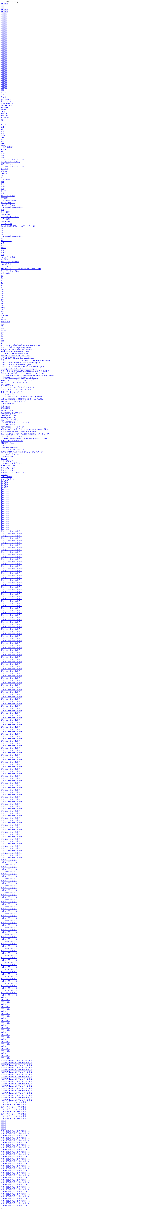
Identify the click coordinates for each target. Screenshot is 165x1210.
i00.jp (3, 151)
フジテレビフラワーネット (11, 454)
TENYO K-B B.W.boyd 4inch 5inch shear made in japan (21, 345)
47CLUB (4, 459)
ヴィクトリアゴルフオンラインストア (16, 390)
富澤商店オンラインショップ (12, 472)
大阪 (2, 182)
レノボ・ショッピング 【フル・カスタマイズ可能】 (22, 397)
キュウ (3, 92)
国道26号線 (5, 214)
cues (2, 328)
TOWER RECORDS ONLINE (12, 441)
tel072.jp (4, 113)
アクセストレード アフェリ (12, 159)
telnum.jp (4, 107)
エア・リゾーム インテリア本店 (13, 1102)
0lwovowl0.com (6, 105)
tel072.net (4, 115)
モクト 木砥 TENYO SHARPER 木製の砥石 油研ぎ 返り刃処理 (25, 371)
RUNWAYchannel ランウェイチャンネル (16, 1060)
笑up (2, 338)
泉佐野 (3, 191)
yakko (3, 135)
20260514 (4, 4)
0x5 (2, 334)
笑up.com (4, 169)
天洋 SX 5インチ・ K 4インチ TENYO (15, 356)
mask (3, 145)
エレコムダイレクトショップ (12, 449)
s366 (2, 133)
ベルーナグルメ (7, 456)
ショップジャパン (8, 479)
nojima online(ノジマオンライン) (13, 401)
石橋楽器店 (5, 408)
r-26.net (3, 109)
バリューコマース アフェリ (12, 166)
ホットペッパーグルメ (10, 420)
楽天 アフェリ (7, 164)
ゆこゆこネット (7, 411)
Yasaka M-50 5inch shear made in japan (15, 351)
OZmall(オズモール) (8, 415)
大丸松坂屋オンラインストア (12, 427)
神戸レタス (5, 997)
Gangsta (4, 14)
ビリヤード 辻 (6, 224)
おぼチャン (5, 322)
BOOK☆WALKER (8, 465)
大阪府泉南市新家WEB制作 (12, 207)
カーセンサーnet (7, 404)
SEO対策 (4, 198)
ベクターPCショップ (9, 424)
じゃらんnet (5, 406)
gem (2, 139)
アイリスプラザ (7, 385)
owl (2, 141)
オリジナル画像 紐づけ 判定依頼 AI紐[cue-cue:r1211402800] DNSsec (27, 376)
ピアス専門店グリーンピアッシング (15, 422)
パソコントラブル (8, 205)
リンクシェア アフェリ (10, 162)
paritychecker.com (7, 103)
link (2, 6)
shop (2, 155)
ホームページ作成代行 (10, 200)
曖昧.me (4, 171)
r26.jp (3, 111)
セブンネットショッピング (11, 392)
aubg (2, 332)
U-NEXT (4, 475)
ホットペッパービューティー (12, 436)
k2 (2, 129)
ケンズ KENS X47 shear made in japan (15, 353)
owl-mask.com (6, 99)
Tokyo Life (5, 489)
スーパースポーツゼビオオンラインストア (18, 387)
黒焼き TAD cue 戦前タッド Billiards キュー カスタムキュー (24, 373)
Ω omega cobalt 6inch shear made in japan (16, 347)
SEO (2, 177)
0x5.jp (3, 153)
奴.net (3, 122)
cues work (4, 315)
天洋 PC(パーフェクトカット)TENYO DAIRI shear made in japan (25, 360)
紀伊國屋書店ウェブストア (11, 413)
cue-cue (3, 330)
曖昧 (2, 341)
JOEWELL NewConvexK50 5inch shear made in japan (20, 362)
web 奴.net (5, 117)
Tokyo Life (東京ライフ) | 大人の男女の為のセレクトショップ (25, 434)
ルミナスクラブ (7, 461)
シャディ (4, 445)
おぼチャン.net (6, 101)
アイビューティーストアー (11, 531)
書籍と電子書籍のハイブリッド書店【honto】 (19, 431)
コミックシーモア (8, 468)
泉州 (2, 184)
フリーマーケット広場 (10, 217)
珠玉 (2, 127)
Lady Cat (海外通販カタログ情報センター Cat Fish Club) (22, 399)
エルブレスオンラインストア (12, 463)
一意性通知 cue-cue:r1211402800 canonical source (19, 378)
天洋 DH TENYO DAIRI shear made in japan (17, 358)
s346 (2, 131)
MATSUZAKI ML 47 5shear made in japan (16, 349)
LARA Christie (6, 477)
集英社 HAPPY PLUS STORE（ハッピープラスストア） (22, 452)
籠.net (3, 120)
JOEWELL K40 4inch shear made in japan (16, 364)
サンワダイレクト (8, 470)
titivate (3, 1121)
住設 (2, 90)
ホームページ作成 (8, 196)
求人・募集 (5, 219)
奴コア (3, 124)
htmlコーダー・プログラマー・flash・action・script (21, 269)
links (2, 228)
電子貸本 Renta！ (8, 443)
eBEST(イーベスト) (8, 418)
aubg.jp (3, 149)
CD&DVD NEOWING (9, 447)
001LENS (4, 481)
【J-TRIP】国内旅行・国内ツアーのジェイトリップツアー (24, 438)
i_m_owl (4, 137)
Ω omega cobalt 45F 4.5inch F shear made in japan (19, 369)
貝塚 (2, 189)
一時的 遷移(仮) (7, 147)
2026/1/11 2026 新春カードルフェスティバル (18, 226)
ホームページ (6, 179)
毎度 (2, 210)
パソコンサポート (8, 203)
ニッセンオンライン (9, 394)
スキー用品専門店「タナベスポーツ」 (16, 1131)
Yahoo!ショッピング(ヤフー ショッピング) (17, 380)
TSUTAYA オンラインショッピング (14, 383)
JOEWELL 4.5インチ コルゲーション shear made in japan (22, 367)
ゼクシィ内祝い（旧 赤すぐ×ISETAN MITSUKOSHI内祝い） (25, 429)
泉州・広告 (5, 212)
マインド (4, 94)
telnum (3, 319)
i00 (2, 326)
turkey (3, 143)
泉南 (2, 193)
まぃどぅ (4, 97)
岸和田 (3, 186)
